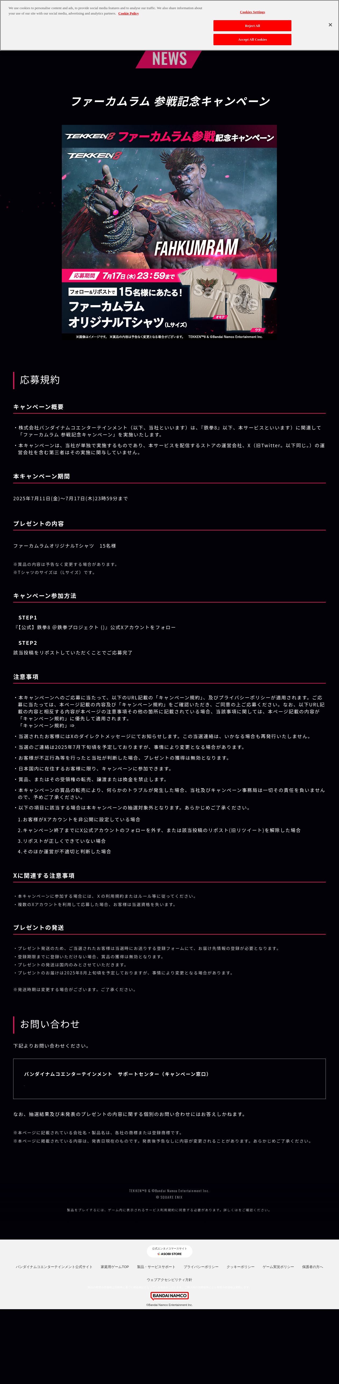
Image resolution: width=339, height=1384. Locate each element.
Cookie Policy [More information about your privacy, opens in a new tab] (128, 13)
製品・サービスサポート (156, 1342)
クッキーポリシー (241, 1342)
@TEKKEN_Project (127, 627)
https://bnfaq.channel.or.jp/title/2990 (75, 1083)
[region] (169, 25)
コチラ (238, 1285)
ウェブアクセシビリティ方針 (169, 1355)
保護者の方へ (312, 1342)
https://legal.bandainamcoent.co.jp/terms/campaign (146, 725)
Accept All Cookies (252, 39)
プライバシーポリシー (201, 1342)
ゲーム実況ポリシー (278, 1342)
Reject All (252, 26)
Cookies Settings (252, 12)
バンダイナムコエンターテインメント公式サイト (54, 1342)
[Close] (330, 25)
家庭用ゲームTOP (115, 1342)
